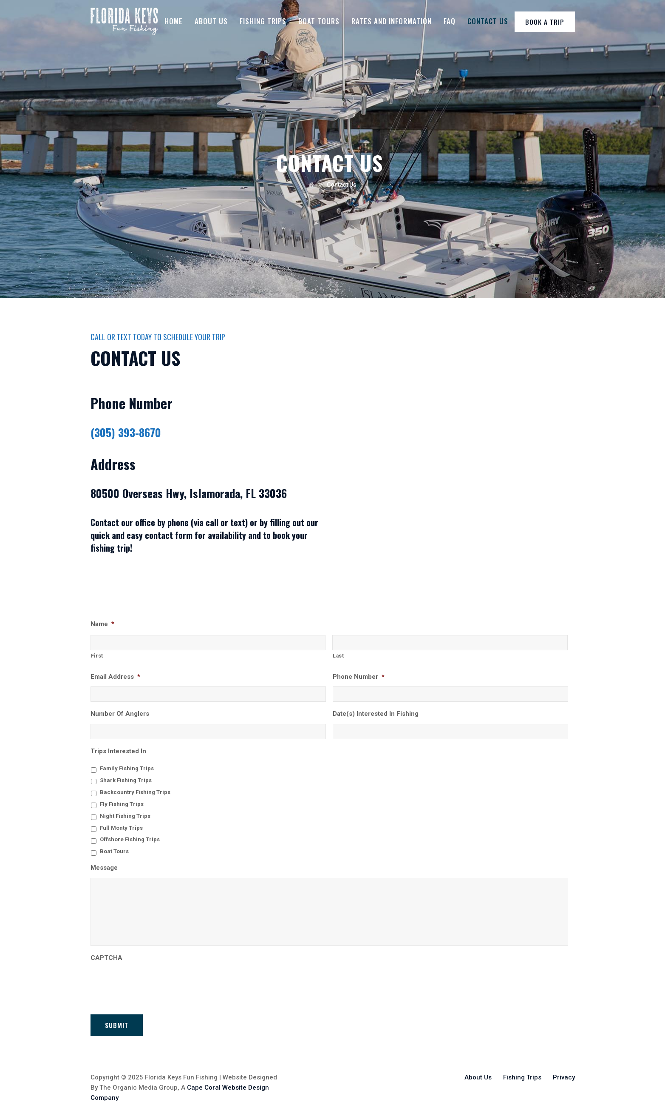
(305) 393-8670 (126, 432)
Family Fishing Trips (127, 768)
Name (102, 624)
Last (338, 656)
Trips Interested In (118, 751)
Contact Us (487, 21)
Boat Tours (319, 21)
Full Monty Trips (121, 828)
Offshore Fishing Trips (130, 839)
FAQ (450, 21)
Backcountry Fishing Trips (135, 792)
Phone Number (359, 677)
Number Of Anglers (120, 714)
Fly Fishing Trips (122, 804)
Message (104, 867)
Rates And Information (391, 21)
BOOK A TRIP (544, 21)
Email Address (115, 677)
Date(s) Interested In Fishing (376, 714)
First (97, 656)
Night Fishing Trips (125, 816)
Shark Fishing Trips (126, 780)
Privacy (564, 1072)
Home (173, 21)
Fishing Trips (263, 21)
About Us (211, 21)
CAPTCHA (106, 958)
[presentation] (155, 984)
